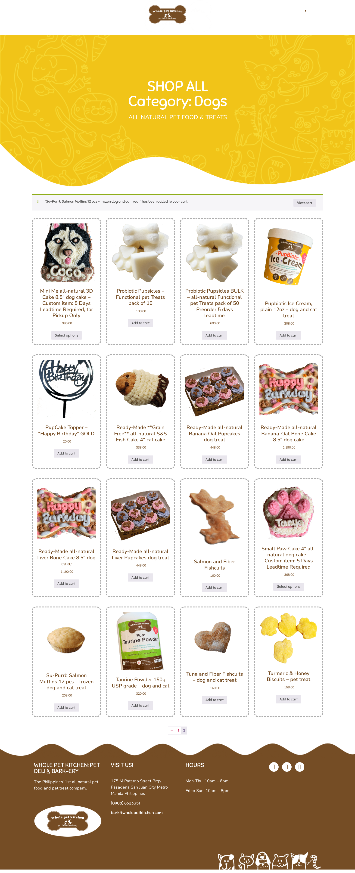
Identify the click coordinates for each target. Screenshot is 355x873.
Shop (113, 16)
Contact (287, 16)
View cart (304, 206)
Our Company (84, 16)
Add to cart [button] (140, 326)
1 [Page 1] (178, 734)
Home (52, 16)
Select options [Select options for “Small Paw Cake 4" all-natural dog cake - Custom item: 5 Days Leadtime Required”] (288, 590)
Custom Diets (225, 16)
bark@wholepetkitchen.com (137, 816)
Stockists (260, 16)
